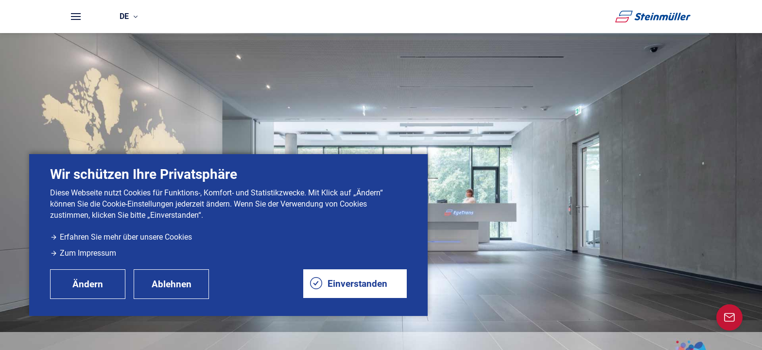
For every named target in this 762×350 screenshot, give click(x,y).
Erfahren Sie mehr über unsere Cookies (121, 237)
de (129, 16)
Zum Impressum (83, 253)
